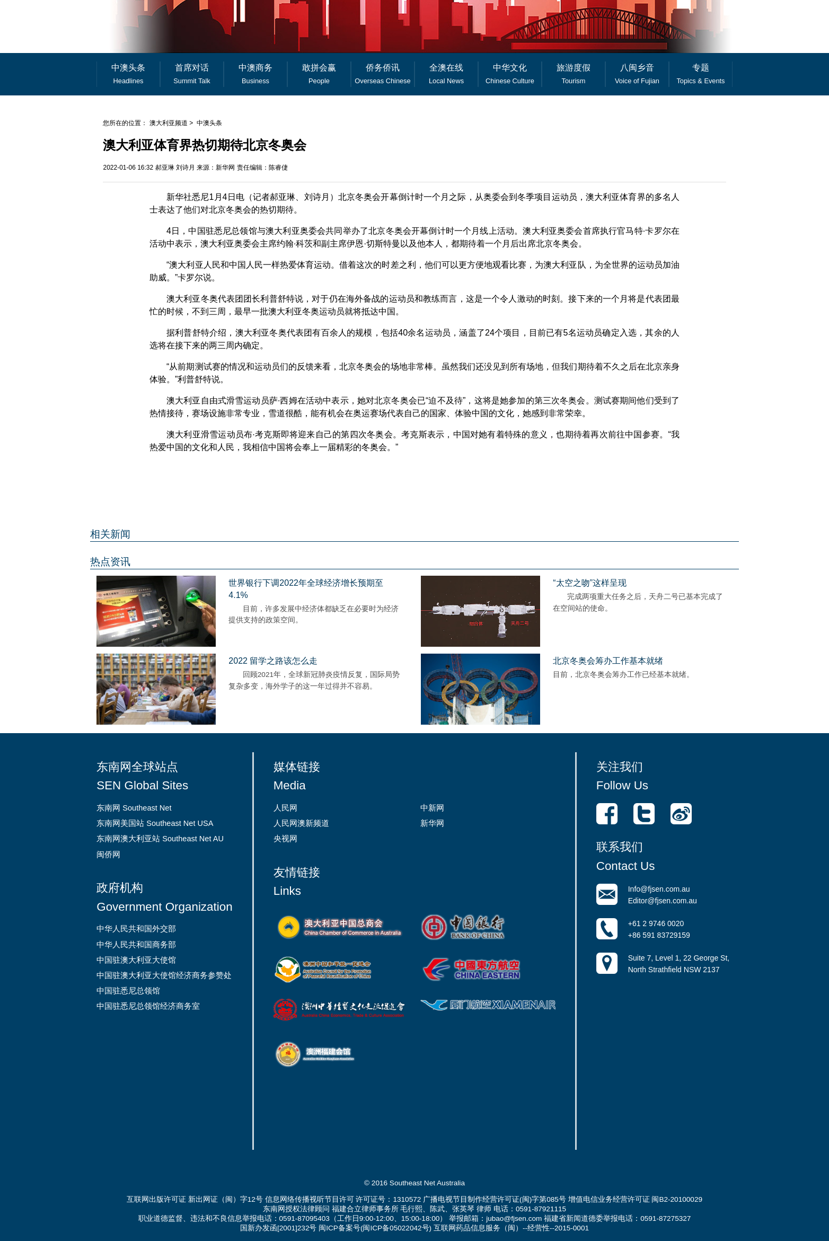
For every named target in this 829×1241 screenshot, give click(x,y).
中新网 (432, 808)
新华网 (432, 823)
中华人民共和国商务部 (136, 944)
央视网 (285, 838)
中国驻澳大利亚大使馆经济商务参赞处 (164, 975)
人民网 (285, 808)
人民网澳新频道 (301, 823)
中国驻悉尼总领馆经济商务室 (148, 1006)
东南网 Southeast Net (133, 808)
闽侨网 (108, 854)
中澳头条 (209, 123)
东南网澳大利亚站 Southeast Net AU (160, 838)
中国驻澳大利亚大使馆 (136, 960)
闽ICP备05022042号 (396, 1228)
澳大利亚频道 (168, 123)
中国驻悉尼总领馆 (128, 991)
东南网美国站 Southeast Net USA (154, 823)
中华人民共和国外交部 (136, 929)
